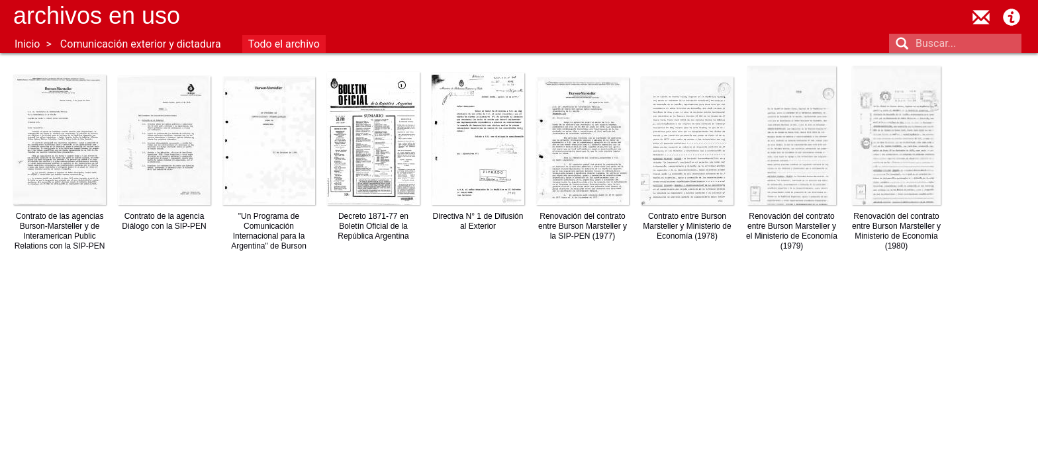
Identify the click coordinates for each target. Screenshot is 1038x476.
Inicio (27, 44)
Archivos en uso (96, 15)
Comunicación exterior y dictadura (140, 44)
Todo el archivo (284, 44)
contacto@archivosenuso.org (981, 17)
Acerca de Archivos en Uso (1011, 17)
